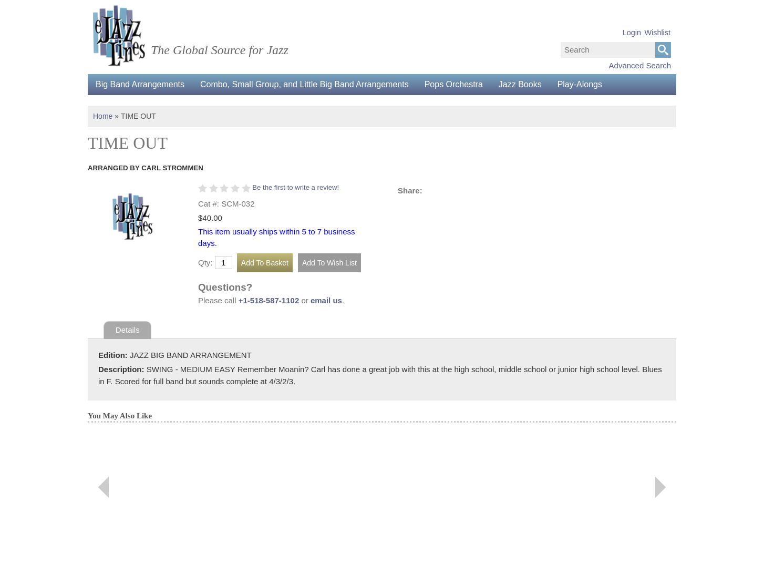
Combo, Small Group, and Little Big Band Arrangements (304, 84)
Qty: (205, 262)
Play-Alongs (579, 84)
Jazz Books (520, 84)
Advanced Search (640, 65)
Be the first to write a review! (295, 187)
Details (128, 329)
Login (632, 32)
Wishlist (657, 32)
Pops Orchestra (454, 84)
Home (102, 116)
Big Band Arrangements (140, 84)
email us (326, 300)
